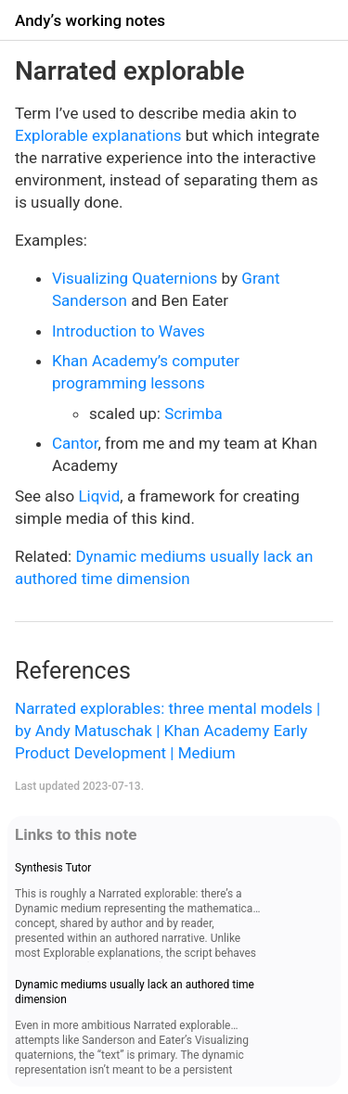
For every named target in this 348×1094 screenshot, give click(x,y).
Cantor (75, 443)
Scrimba (193, 413)
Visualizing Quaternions (134, 278)
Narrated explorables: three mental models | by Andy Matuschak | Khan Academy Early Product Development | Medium (167, 730)
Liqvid (99, 496)
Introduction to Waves (128, 331)
